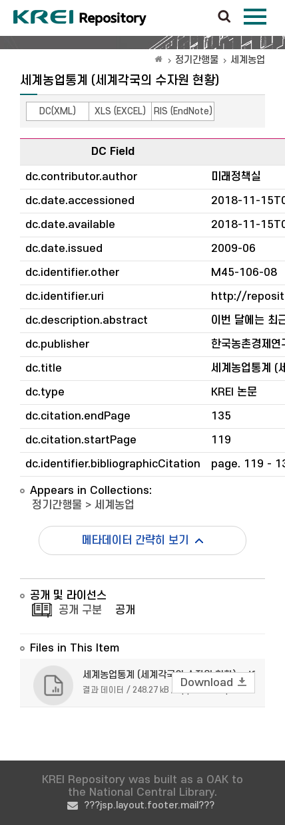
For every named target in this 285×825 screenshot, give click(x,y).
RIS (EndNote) (183, 111)
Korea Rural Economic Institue (79, 18)
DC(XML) (57, 111)
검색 (224, 17)
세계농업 (247, 60)
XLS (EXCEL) (120, 111)
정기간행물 (196, 60)
